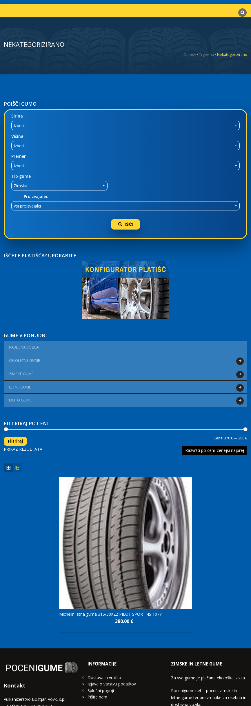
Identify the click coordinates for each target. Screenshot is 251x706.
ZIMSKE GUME (22, 374)
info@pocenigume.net (38, 651)
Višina (17, 136)
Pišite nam (97, 635)
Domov (190, 54)
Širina (17, 116)
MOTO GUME (21, 401)
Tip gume (21, 176)
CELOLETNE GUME (25, 361)
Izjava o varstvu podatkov (112, 622)
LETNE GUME (20, 388)
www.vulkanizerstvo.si (24, 658)
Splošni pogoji (101, 628)
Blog (136, 686)
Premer (18, 156)
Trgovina (206, 54)
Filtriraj (15, 441)
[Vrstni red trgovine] (214, 450)
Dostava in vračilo (104, 615)
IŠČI (125, 224)
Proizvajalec (36, 196)
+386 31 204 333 (36, 644)
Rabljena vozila (24, 347)
